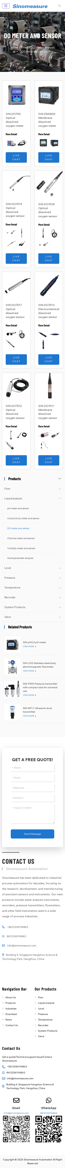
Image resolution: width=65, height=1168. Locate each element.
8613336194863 (16, 936)
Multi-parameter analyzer (20, 558)
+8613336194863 (17, 927)
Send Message (32, 833)
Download (11, 1014)
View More (28, 646)
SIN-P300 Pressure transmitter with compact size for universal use (40, 687)
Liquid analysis (13, 498)
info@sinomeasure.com (21, 945)
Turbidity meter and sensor (21, 548)
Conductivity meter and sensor (23, 518)
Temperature (12, 587)
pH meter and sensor (18, 508)
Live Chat (16, 157)
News (8, 1019)
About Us (10, 997)
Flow (7, 488)
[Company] (32, 798)
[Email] (32, 777)
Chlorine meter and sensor (21, 538)
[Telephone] (32, 788)
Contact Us (11, 1025)
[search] (59, 5)
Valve (7, 617)
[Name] (32, 767)
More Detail (11, 134)
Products (10, 1002)
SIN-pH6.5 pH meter (34, 642)
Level (7, 568)
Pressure (9, 577)
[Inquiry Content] (32, 813)
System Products (14, 607)
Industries (10, 1008)
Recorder (10, 597)
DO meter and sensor (18, 528)
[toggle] (6, 5)
